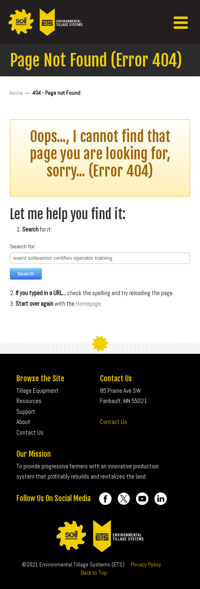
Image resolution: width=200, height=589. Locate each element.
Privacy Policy (146, 564)
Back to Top (94, 572)
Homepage (88, 303)
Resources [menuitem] (28, 401)
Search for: (23, 246)
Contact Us (113, 422)
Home (16, 92)
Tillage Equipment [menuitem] (37, 390)
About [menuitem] (23, 422)
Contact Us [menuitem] (29, 432)
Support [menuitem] (25, 411)
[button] (181, 22)
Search (26, 274)
